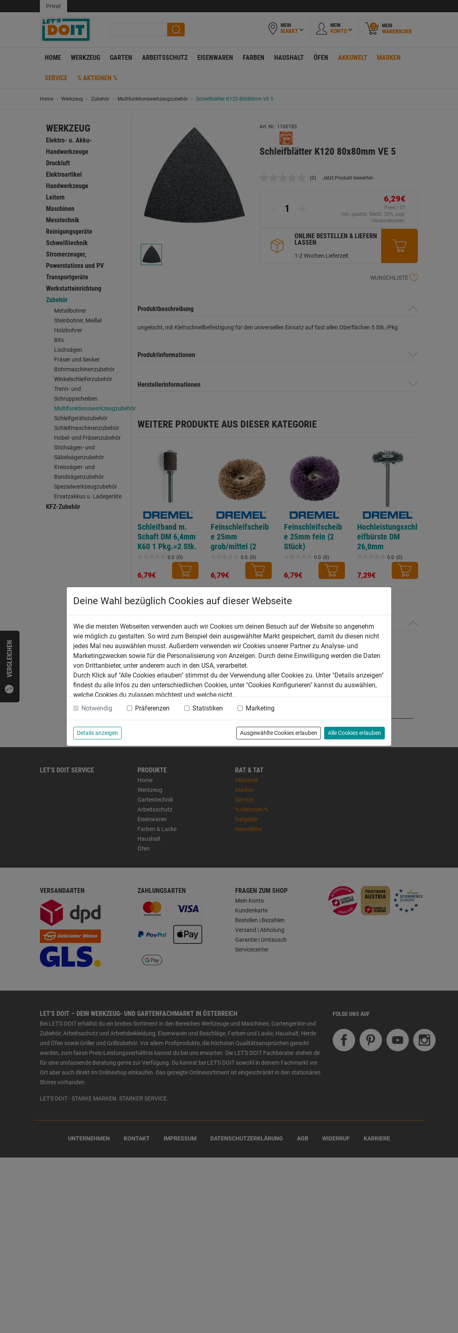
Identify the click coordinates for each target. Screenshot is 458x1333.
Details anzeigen (97, 733)
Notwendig (96, 708)
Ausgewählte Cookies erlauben (278, 733)
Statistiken (207, 708)
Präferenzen (152, 708)
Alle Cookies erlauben (354, 733)
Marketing (260, 708)
